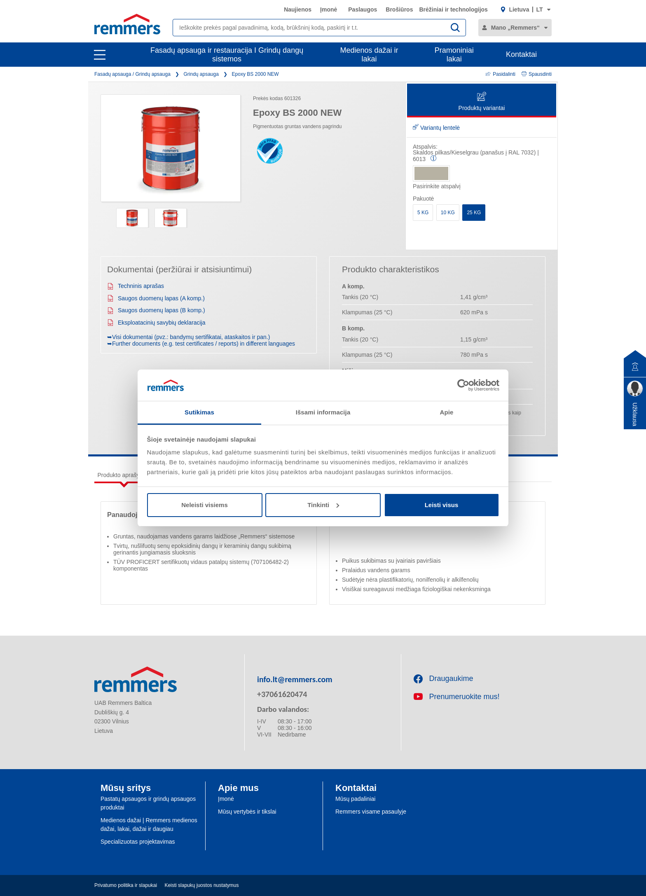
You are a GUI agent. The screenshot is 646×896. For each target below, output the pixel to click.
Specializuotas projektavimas (138, 841)
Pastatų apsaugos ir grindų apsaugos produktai (148, 803)
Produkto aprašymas (124, 475)
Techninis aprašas (135, 286)
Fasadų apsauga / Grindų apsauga (132, 74)
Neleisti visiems (204, 504)
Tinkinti (323, 504)
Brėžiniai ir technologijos (453, 9)
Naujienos (297, 9)
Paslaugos (362, 9)
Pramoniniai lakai (454, 54)
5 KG (422, 212)
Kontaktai (521, 54)
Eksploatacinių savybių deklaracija (156, 322)
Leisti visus (442, 504)
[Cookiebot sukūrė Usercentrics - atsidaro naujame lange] (463, 385)
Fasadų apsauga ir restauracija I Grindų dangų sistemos (226, 54)
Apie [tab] (447, 412)
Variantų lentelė (436, 127)
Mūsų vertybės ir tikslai (247, 811)
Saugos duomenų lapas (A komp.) (156, 298)
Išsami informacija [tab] (323, 412)
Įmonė (328, 9)
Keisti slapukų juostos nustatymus (201, 885)
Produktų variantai (482, 102)
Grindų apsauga (201, 74)
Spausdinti (537, 74)
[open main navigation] (99, 54)
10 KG (448, 212)
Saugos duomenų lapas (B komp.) (156, 310)
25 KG (474, 212)
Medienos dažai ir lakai (369, 54)
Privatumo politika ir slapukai (125, 885)
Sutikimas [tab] (199, 412)
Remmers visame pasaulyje (370, 811)
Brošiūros (399, 9)
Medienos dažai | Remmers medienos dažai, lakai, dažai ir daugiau (149, 824)
